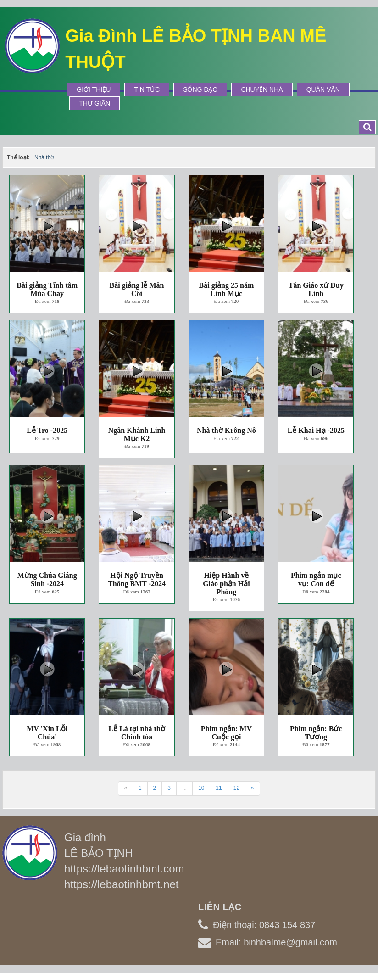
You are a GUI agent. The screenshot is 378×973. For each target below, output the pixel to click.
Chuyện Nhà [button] (262, 89)
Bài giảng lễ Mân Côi (137, 289)
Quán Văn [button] (323, 89)
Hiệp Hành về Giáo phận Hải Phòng (226, 583)
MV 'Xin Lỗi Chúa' (47, 733)
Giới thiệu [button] (94, 89)
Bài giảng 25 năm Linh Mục (226, 289)
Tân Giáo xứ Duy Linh (316, 289)
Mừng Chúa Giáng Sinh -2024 (47, 579)
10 (201, 788)
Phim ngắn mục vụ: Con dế (316, 579)
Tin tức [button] (147, 89)
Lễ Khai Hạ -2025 (316, 430)
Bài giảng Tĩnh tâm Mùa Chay (47, 289)
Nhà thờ (44, 157)
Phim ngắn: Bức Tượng (316, 733)
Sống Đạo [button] (200, 89)
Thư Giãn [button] (94, 103)
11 (219, 788)
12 (236, 788)
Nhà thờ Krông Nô (226, 430)
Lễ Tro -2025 (47, 430)
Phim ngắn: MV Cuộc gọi (226, 733)
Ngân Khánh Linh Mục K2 (137, 434)
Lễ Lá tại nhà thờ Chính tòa (136, 733)
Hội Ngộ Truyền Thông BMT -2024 (137, 579)
